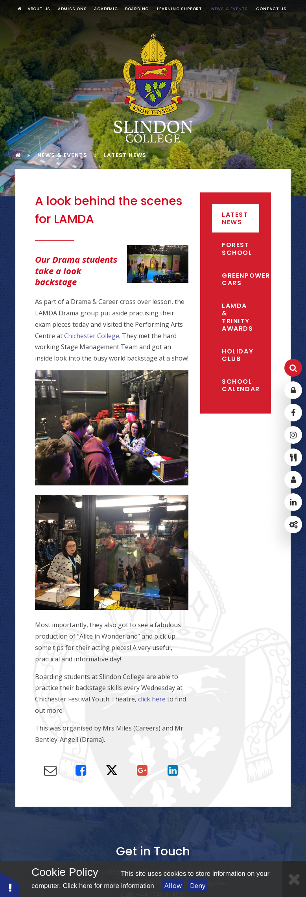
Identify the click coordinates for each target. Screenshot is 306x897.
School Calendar (240, 385)
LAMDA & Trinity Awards (237, 317)
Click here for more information (108, 886)
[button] (10, 884)
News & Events (62, 155)
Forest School (237, 248)
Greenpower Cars (240, 279)
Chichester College (91, 335)
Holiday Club (237, 355)
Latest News (124, 155)
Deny (198, 885)
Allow (173, 885)
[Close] (294, 879)
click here (152, 699)
